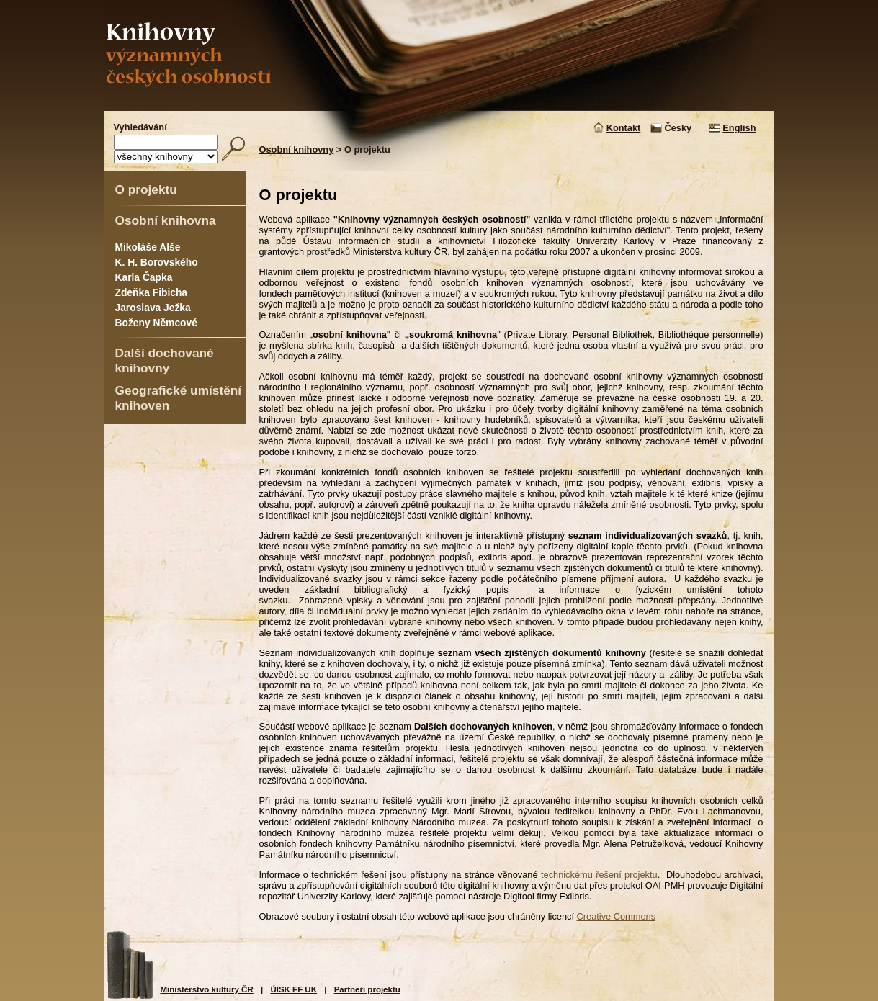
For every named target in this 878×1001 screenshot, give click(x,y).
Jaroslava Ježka (153, 307)
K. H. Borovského (156, 262)
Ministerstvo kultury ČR (207, 989)
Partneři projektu (367, 989)
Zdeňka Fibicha (151, 292)
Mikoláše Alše (148, 247)
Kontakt (623, 127)
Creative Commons (616, 916)
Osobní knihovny (296, 149)
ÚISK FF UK (293, 989)
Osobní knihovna (165, 220)
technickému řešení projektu (599, 874)
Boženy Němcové (156, 322)
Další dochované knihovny (164, 360)
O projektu (146, 189)
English (739, 127)
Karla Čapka (144, 277)
